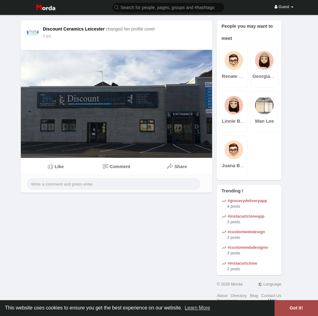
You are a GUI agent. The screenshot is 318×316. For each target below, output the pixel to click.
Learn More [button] (197, 307)
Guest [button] (284, 6)
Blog (254, 296)
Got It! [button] (296, 307)
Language (269, 284)
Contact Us (271, 296)
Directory (239, 296)
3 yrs (47, 36)
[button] (168, 7)
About (222, 296)
